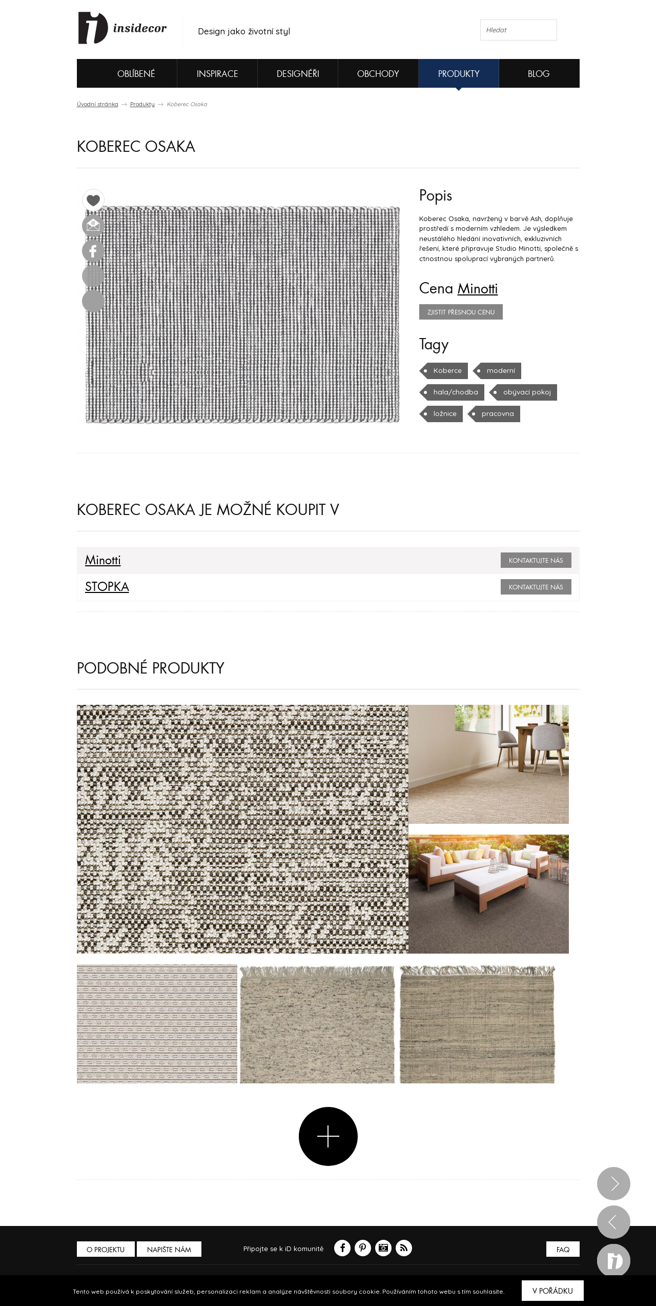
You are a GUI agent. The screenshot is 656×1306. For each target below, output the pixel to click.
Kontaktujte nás (536, 561)
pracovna (496, 413)
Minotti (479, 289)
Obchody (378, 74)
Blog (539, 74)
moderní (499, 370)
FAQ (562, 1249)
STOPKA (105, 587)
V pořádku (552, 1291)
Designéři (298, 74)
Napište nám (171, 1249)
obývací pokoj (523, 392)
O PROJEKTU (107, 1249)
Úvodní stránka (97, 104)
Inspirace (217, 74)
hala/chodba (454, 392)
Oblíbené (119, 73)
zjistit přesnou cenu (461, 312)
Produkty (459, 74)
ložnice (445, 413)
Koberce (447, 370)
